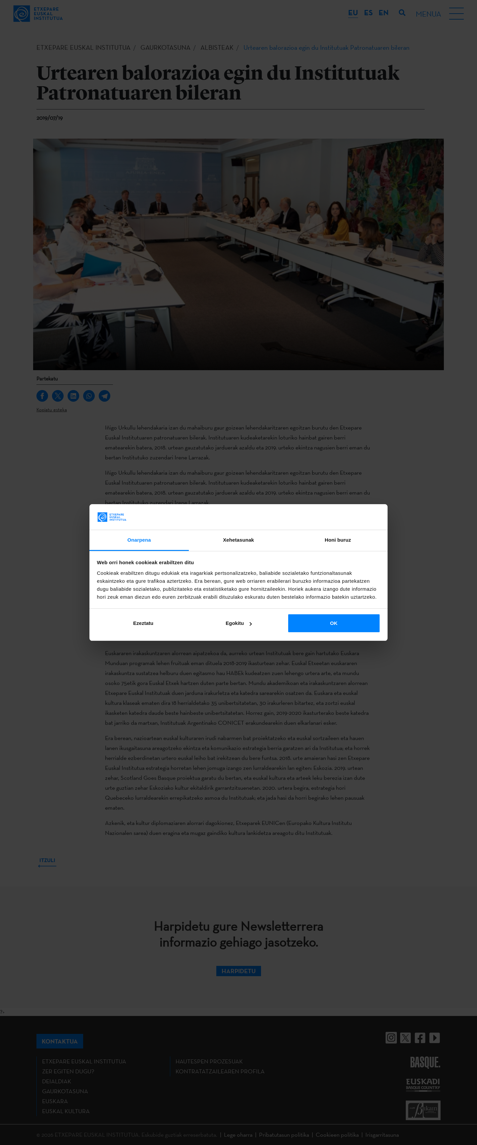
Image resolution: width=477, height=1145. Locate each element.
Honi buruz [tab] (338, 540)
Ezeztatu (143, 623)
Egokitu (239, 623)
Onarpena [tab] (139, 540)
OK (334, 623)
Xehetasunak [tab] (238, 540)
